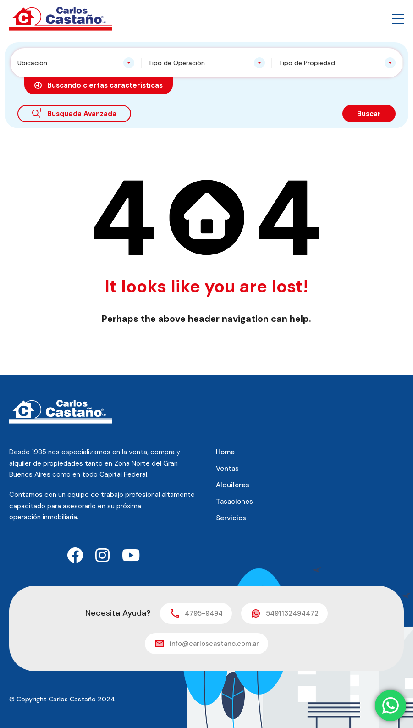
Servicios (231, 518)
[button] (398, 18)
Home (225, 452)
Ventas (227, 468)
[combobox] (76, 63)
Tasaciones (234, 501)
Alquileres (232, 485)
